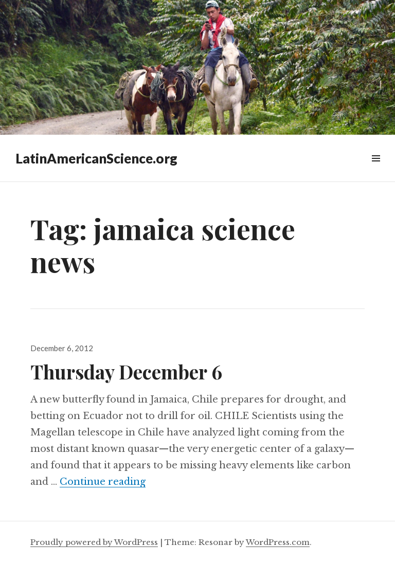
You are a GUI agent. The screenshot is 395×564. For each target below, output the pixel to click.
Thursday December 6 (126, 371)
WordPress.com (278, 542)
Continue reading (103, 481)
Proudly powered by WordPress (94, 542)
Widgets (376, 170)
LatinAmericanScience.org (96, 158)
